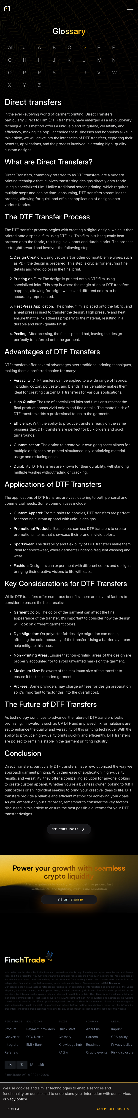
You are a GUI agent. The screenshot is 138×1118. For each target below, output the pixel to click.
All (11, 47)
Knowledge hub (70, 1044)
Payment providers (40, 1029)
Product (10, 1029)
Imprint (116, 1029)
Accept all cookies (113, 1109)
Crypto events (96, 1052)
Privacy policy (121, 1044)
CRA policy (119, 1037)
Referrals (11, 1052)
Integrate (11, 1044)
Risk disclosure (122, 1052)
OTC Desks (34, 1037)
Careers (92, 1037)
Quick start (67, 1029)
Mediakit (37, 1064)
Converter (12, 1037)
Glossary (65, 1037)
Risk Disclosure (112, 983)
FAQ (62, 1052)
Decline (14, 1109)
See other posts (69, 829)
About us (93, 1029)
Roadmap (93, 1044)
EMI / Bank (34, 1044)
